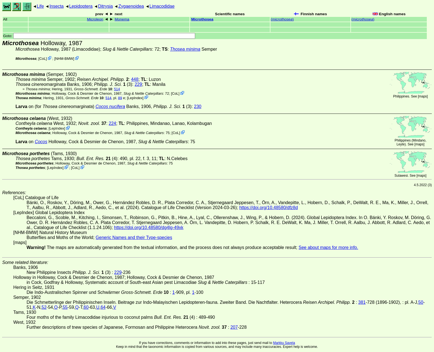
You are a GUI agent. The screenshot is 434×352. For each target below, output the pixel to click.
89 (120, 98)
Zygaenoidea (131, 6)
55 (65, 307)
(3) (113, 84)
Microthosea (202, 19)
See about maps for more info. (328, 247)
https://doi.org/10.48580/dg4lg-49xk (149, 227)
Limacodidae (162, 6)
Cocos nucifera (110, 106)
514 (117, 89)
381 (362, 302)
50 (420, 302)
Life (40, 6)
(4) (96, 158)
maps (423, 96)
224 (112, 123)
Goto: (99, 36)
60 (86, 307)
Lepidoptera (81, 6)
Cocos (41, 141)
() (282, 19)
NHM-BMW (64, 58)
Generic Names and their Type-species (134, 237)
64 (102, 307)
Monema (122, 19)
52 (44, 307)
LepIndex (135, 98)
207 (234, 327)
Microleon (95, 19)
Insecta (56, 6)
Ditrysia (105, 6)
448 (134, 79)
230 (198, 106)
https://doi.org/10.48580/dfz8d (268, 207)
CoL (42, 58)
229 (138, 84)
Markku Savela (284, 343)
